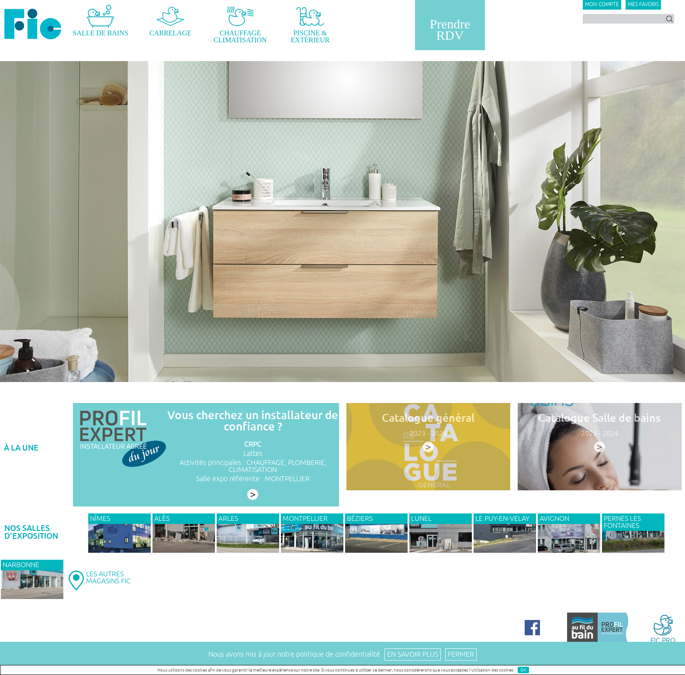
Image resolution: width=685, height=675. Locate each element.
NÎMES (100, 518)
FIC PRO (663, 628)
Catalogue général (428, 418)
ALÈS (162, 518)
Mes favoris (643, 4)
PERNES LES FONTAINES (622, 522)
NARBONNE (21, 565)
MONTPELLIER (287, 479)
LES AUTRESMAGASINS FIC (108, 577)
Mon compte (602, 4)
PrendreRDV (450, 29)
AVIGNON (554, 518)
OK (523, 670)
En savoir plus (412, 654)
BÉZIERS (360, 518)
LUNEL (421, 518)
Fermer (461, 654)
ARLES (228, 518)
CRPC (252, 444)
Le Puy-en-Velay (502, 518)
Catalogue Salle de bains (599, 418)
